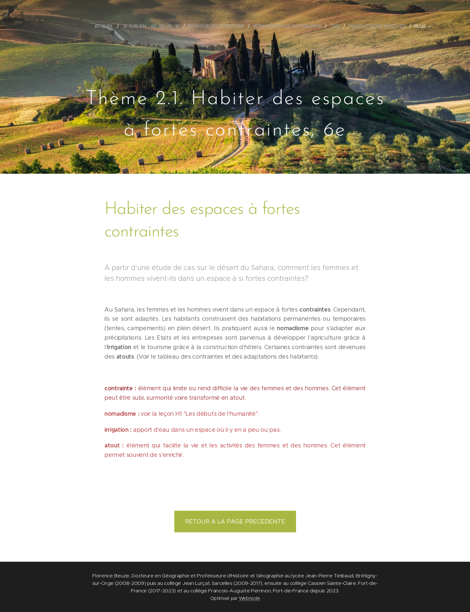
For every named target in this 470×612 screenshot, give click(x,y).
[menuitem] (106, 26)
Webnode (249, 598)
